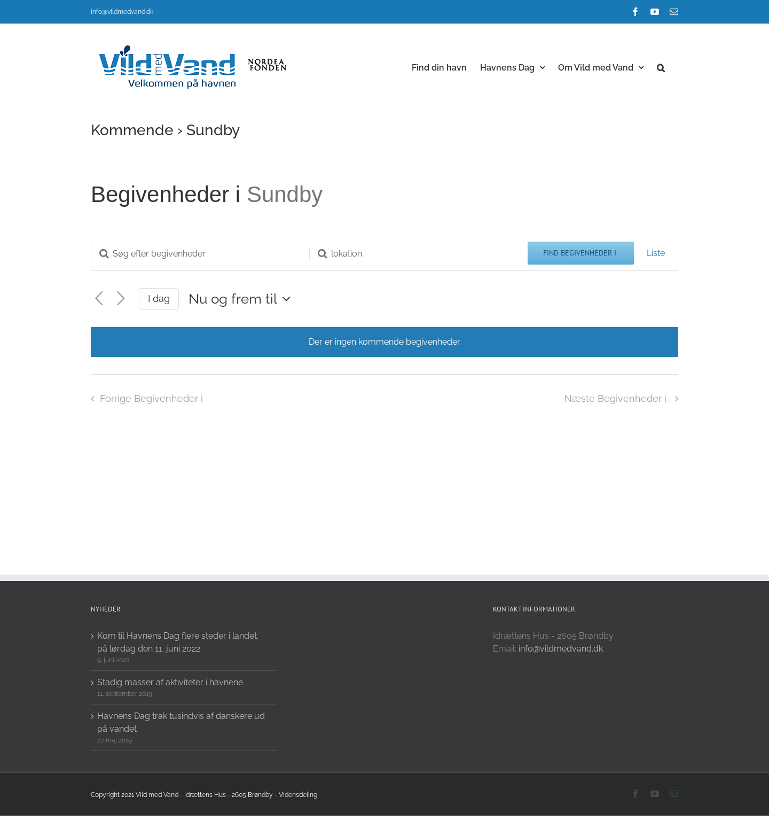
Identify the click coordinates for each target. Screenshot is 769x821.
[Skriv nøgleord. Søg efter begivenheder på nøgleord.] (200, 253)
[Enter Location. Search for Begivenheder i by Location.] (419, 253)
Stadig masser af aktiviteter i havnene (170, 682)
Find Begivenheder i (580, 253)
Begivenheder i (169, 194)
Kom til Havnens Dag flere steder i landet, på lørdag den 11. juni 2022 (178, 642)
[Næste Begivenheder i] (121, 299)
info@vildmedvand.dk (122, 12)
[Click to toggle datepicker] (242, 298)
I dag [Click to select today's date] (159, 298)
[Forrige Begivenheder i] (99, 299)
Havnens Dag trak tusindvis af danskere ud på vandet (181, 722)
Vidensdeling (298, 795)
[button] (661, 67)
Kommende (132, 130)
